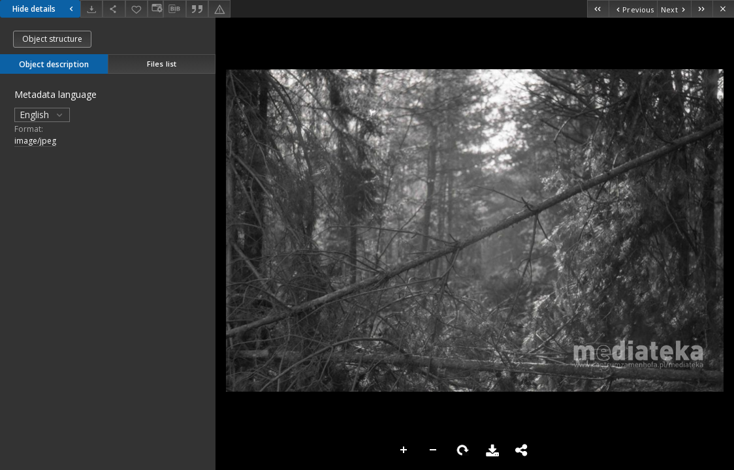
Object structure (52, 38)
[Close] (723, 9)
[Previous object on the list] (633, 9)
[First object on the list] (598, 9)
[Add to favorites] (136, 9)
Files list (161, 64)
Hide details (44, 8)
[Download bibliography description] (174, 9)
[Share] (114, 9)
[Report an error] (219, 9)
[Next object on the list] (674, 9)
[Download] (91, 9)
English (42, 114)
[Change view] (155, 9)
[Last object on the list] (701, 9)
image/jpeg (35, 140)
